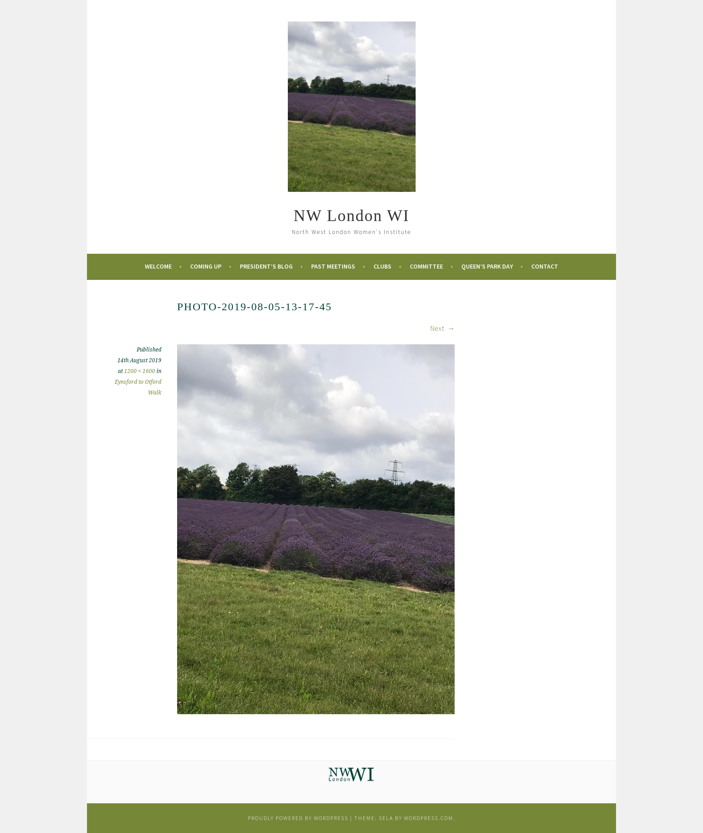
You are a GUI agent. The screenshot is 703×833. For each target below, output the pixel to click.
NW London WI (352, 216)
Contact (544, 266)
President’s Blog (266, 266)
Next (442, 328)
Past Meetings (333, 266)
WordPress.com (428, 818)
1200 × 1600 (139, 371)
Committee (426, 266)
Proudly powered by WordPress (298, 818)
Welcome (158, 266)
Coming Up (205, 266)
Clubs (382, 266)
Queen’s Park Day (487, 266)
